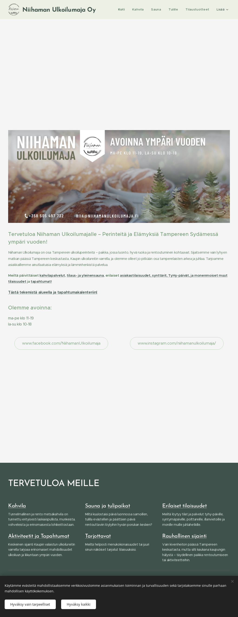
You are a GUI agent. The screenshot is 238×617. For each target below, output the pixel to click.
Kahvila (17, 506)
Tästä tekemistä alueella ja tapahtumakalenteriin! (52, 292)
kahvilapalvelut (52, 275)
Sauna (92, 506)
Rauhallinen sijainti (184, 536)
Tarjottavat (98, 536)
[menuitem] (123, 9)
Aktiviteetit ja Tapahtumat (38, 536)
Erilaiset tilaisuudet (184, 506)
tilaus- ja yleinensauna (85, 275)
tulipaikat (119, 506)
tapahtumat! (41, 281)
